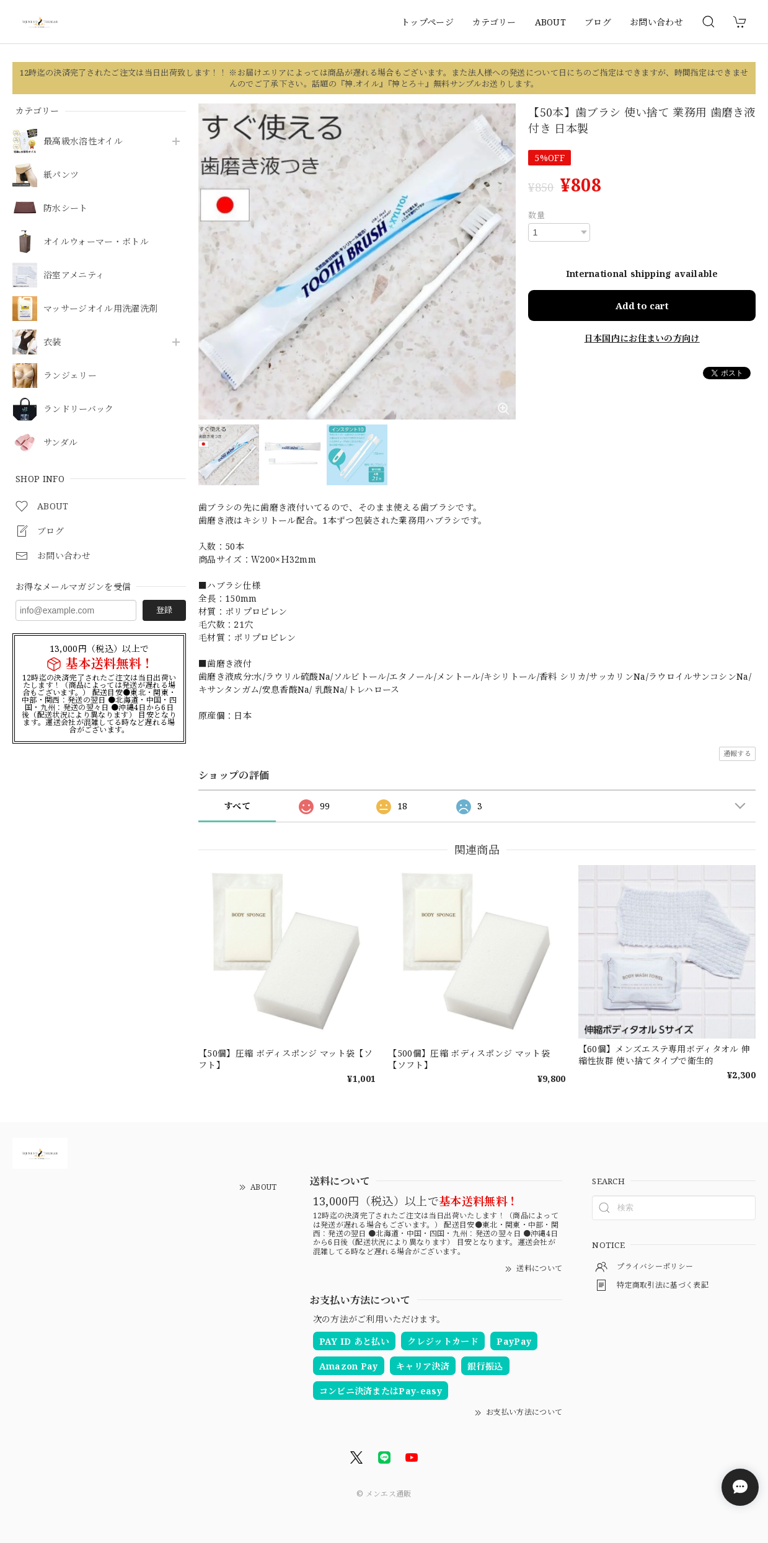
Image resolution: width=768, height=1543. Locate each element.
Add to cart (642, 305)
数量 (536, 215)
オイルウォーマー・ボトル (96, 242)
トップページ (427, 22)
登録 (164, 609)
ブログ (598, 22)
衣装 (52, 342)
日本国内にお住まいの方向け (642, 337)
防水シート (65, 208)
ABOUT (551, 22)
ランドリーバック (78, 409)
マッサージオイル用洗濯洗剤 (100, 309)
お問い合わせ (656, 22)
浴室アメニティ (73, 275)
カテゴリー (494, 22)
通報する (737, 753)
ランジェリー (70, 376)
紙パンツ (61, 175)
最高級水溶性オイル (83, 141)
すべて (237, 806)
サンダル (60, 442)
